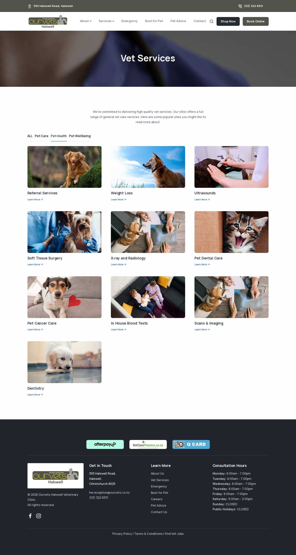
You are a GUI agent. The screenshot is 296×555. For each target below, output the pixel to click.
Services (105, 21)
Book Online (256, 21)
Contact (200, 21)
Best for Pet (154, 21)
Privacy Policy (122, 534)
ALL (30, 136)
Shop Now (228, 21)
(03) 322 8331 (253, 6)
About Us (157, 473)
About (84, 21)
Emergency (129, 21)
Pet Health (61, 136)
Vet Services (160, 480)
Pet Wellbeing (84, 136)
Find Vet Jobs (174, 534)
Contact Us (159, 512)
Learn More (33, 199)
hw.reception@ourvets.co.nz (109, 492)
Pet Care (43, 136)
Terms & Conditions (148, 534)
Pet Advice (178, 21)
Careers (156, 499)
